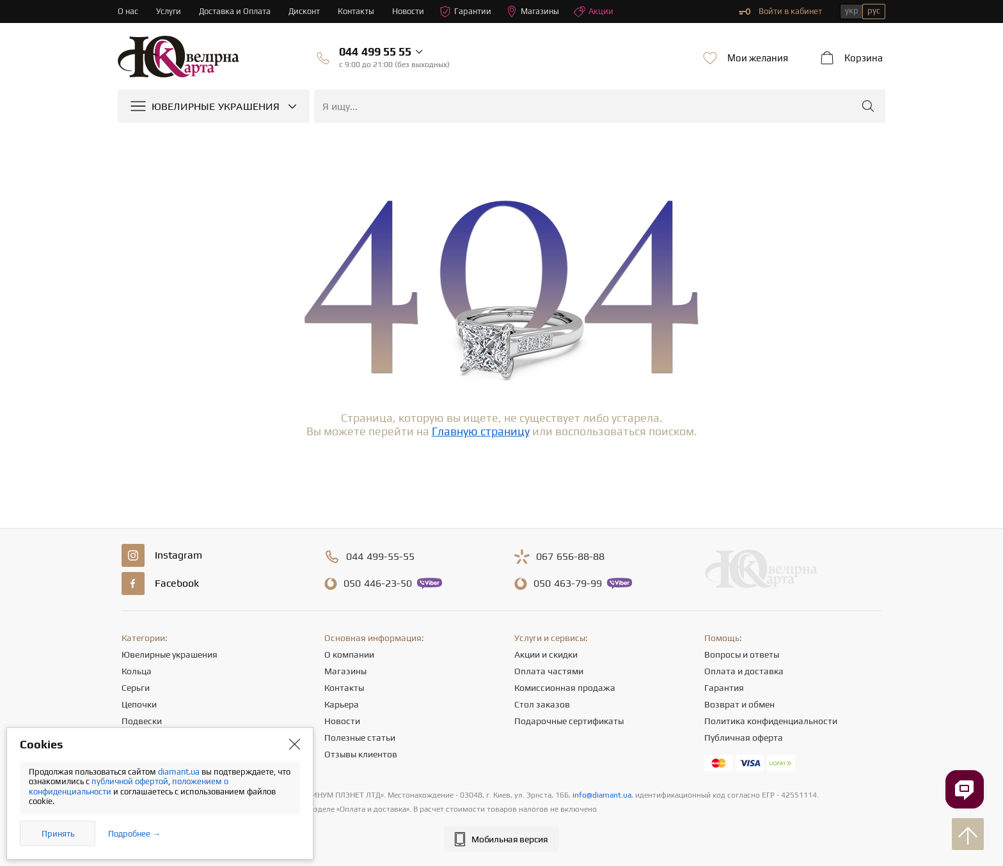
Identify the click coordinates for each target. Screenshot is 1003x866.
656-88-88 (570, 557)
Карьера (341, 704)
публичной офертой (129, 781)
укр (851, 10)
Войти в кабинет (780, 11)
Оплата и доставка (744, 671)
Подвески (142, 720)
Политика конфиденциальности (770, 720)
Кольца (137, 671)
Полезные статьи (359, 737)
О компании (349, 654)
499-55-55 (380, 557)
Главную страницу (481, 431)
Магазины (533, 11)
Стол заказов (542, 704)
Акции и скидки (546, 654)
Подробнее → (134, 834)
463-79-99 (567, 583)
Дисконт (304, 11)
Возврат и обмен (739, 704)
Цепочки (139, 704)
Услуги (168, 11)
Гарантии (466, 11)
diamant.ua (179, 772)
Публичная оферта (743, 737)
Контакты (356, 11)
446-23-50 (378, 583)
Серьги (136, 687)
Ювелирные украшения (169, 654)
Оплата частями (548, 671)
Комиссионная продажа (564, 687)
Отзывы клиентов (360, 754)
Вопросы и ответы (741, 654)
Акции (594, 11)
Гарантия (724, 687)
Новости (409, 11)
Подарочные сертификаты (569, 720)
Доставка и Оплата (235, 11)
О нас (128, 11)
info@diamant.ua (602, 795)
